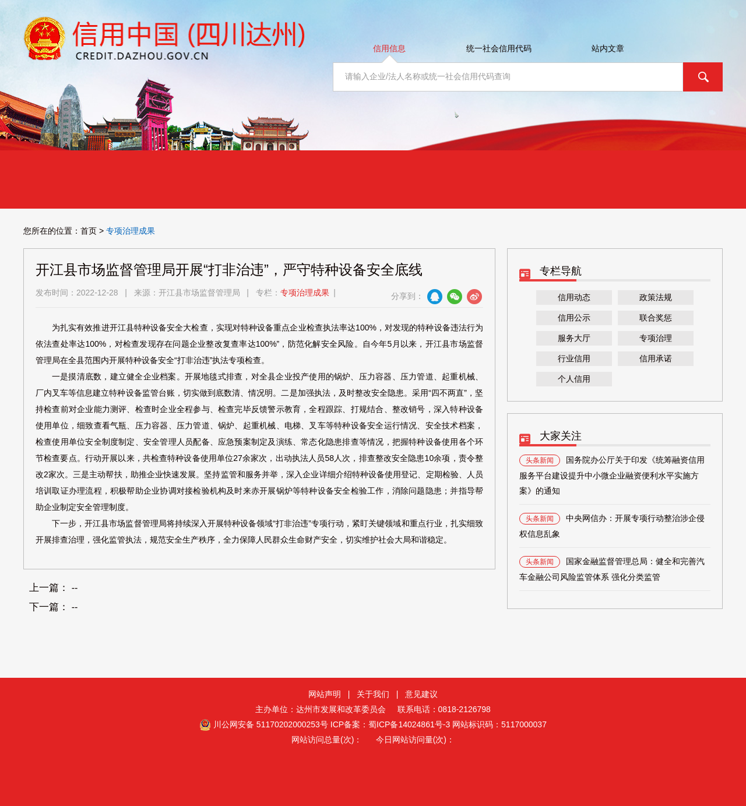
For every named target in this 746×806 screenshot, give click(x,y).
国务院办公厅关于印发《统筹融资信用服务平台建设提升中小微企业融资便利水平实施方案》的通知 (612, 475)
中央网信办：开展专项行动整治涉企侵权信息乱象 (612, 525)
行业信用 (574, 358)
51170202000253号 (292, 724)
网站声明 (324, 694)
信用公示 (574, 317)
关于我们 (373, 694)
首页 (88, 230)
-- (75, 588)
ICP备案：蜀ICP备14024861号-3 (390, 724)
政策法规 (655, 297)
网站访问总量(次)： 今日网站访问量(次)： (373, 739)
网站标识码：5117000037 (499, 724)
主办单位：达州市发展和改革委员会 (325, 709)
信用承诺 (655, 358)
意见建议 (421, 694)
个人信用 (574, 378)
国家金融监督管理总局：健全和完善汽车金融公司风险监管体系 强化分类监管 (612, 569)
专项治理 (655, 338)
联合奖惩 (655, 317)
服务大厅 (574, 338)
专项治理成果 (304, 292)
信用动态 (574, 297)
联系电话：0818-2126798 (444, 709)
